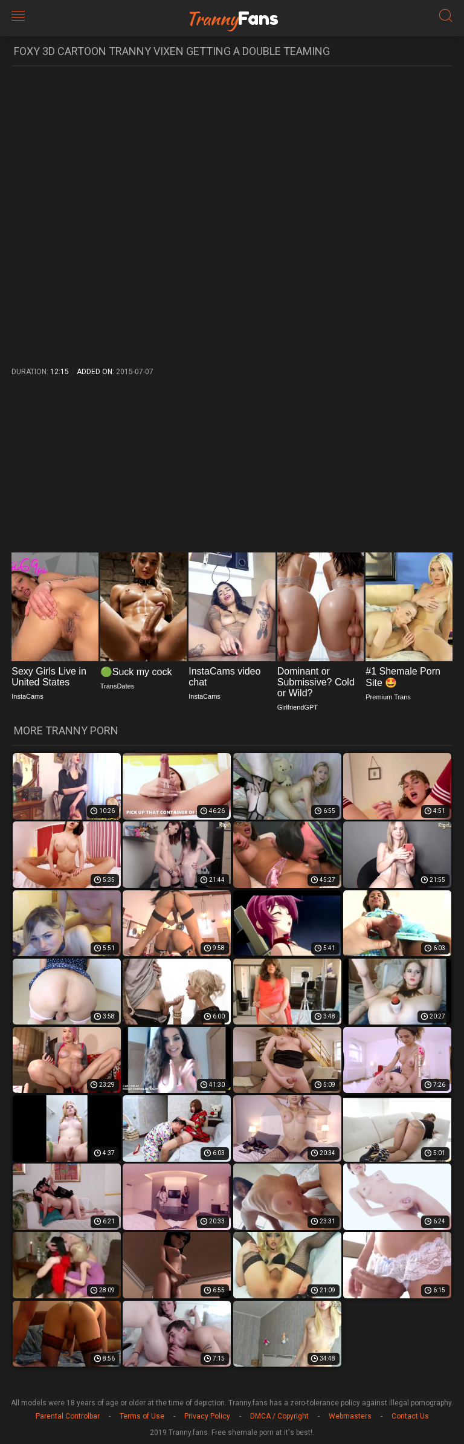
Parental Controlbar (68, 1416)
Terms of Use (142, 1416)
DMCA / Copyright (279, 1416)
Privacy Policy (207, 1416)
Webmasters (350, 1416)
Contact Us (410, 1416)
